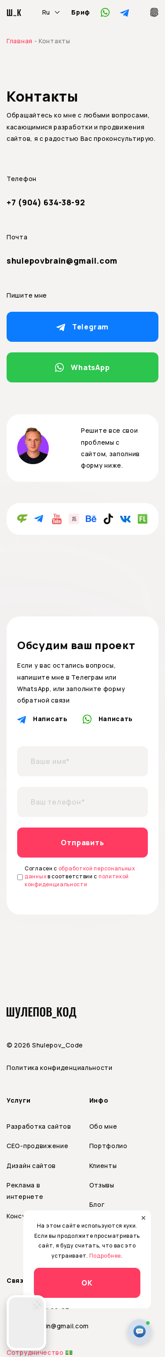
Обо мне (103, 1126)
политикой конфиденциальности (77, 880)
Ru (46, 12)
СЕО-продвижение (38, 1146)
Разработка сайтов (39, 1126)
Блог (97, 1204)
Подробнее (105, 1255)
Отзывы (101, 1185)
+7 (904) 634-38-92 (46, 202)
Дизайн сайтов (31, 1165)
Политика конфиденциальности (60, 1067)
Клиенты (103, 1165)
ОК (87, 1283)
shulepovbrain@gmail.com (62, 260)
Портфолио (108, 1146)
